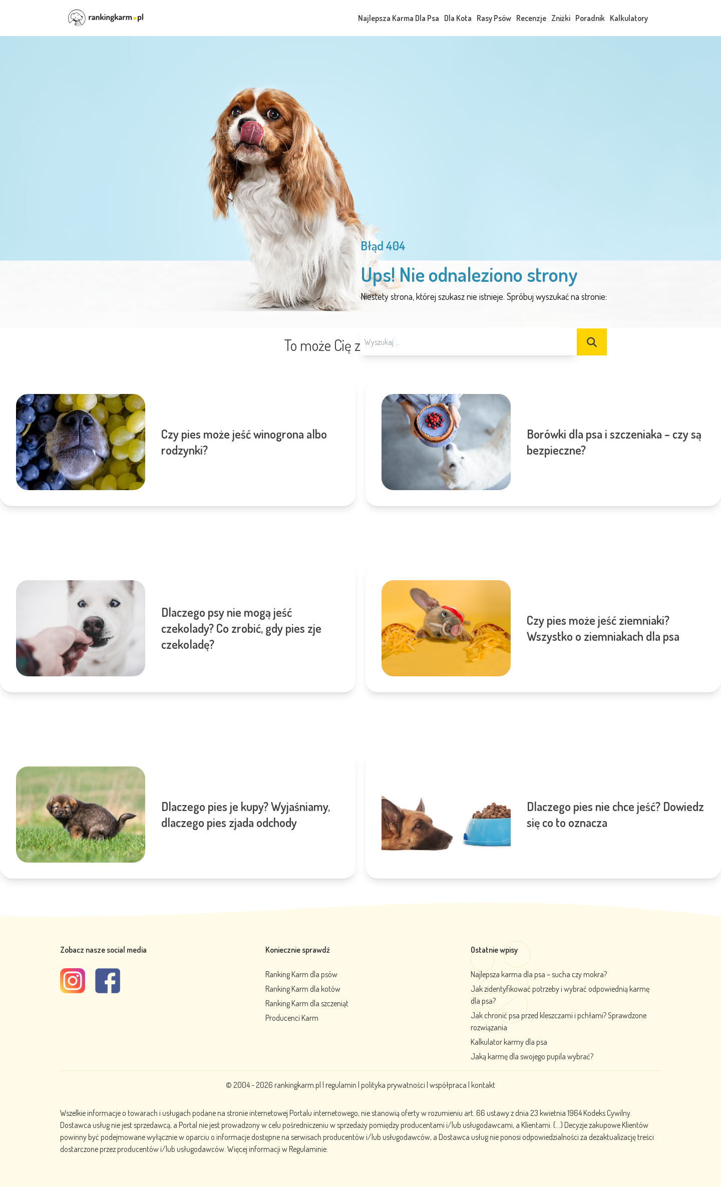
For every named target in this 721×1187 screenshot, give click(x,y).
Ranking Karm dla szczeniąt (306, 1003)
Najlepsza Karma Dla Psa (398, 18)
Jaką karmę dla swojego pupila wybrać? (532, 1056)
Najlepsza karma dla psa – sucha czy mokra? (539, 974)
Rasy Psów (494, 18)
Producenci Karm (291, 1018)
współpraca (448, 1085)
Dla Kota (458, 18)
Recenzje (531, 18)
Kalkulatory (629, 18)
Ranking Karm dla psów (301, 974)
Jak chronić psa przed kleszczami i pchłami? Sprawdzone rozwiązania (558, 1021)
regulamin (341, 1085)
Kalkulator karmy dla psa (509, 1042)
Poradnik (590, 18)
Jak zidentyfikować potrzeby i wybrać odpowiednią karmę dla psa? (560, 995)
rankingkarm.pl (297, 1085)
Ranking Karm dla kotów (302, 989)
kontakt (483, 1085)
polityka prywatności (393, 1085)
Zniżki (560, 18)
